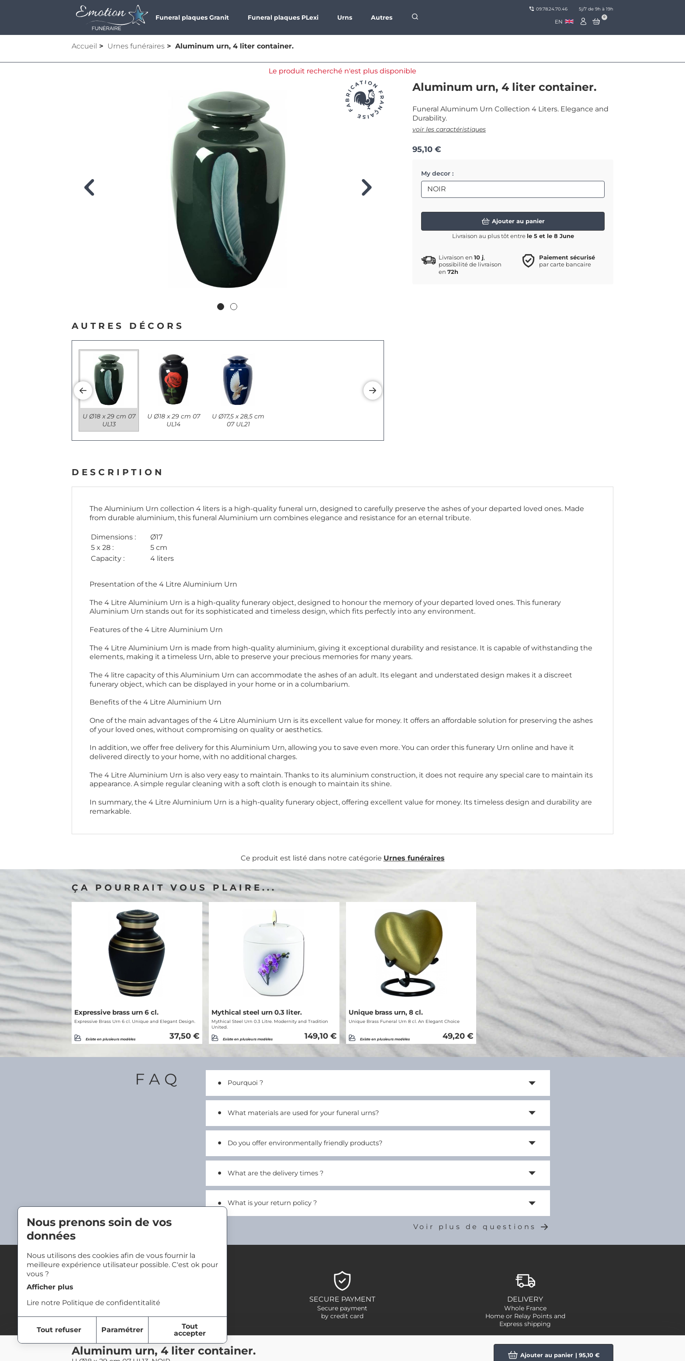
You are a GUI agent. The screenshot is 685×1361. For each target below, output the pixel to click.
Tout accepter (190, 1329)
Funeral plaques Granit (192, 17)
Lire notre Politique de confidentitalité (93, 1303)
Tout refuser (59, 1330)
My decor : (437, 173)
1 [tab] (221, 307)
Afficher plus (50, 1287)
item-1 (312, 1349)
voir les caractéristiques (449, 129)
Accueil (84, 46)
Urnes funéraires (136, 46)
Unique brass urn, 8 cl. (386, 1012)
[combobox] (564, 21)
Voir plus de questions (481, 1227)
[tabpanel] (228, 189)
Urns (344, 17)
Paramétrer (122, 1330)
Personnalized (522, 1349)
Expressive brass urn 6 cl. (116, 1012)
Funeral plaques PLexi (283, 17)
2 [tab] (234, 307)
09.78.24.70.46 (548, 9)
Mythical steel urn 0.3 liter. (256, 1012)
